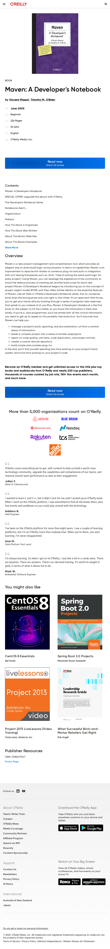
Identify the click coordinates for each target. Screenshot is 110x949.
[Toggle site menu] (4, 4)
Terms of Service (11, 941)
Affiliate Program (13, 838)
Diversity (8, 848)
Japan (7, 905)
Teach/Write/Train (14, 814)
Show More (11, 247)
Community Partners (15, 833)
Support (9, 863)
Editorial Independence (49, 941)
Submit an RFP (11, 843)
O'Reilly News (11, 823)
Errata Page (12, 761)
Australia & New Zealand (17, 900)
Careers (7, 819)
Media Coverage (13, 828)
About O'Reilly (13, 808)
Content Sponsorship (15, 853)
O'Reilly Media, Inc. (22, 139)
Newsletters (10, 874)
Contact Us (9, 869)
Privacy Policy (11, 879)
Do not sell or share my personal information (25, 928)
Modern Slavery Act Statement (79, 941)
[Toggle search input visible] (106, 4)
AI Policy (8, 884)
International (12, 894)
